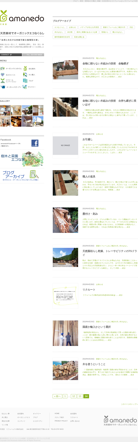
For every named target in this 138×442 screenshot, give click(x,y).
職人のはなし (118, 32)
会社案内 (20, 413)
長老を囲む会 (79, 37)
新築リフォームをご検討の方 (114, 27)
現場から (104, 32)
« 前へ (57, 396)
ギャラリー (37, 413)
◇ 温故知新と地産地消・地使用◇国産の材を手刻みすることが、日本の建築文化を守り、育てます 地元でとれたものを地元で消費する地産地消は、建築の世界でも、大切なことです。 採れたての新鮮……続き (110, 372)
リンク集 (5, 425)
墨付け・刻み (90, 213)
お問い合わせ (75, 421)
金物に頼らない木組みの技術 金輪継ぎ (106, 63)
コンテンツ (21, 421)
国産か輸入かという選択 (97, 327)
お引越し (88, 139)
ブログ (35, 417)
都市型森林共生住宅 (62, 37)
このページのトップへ (129, 404)
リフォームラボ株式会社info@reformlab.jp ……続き (103, 295)
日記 (131, 27)
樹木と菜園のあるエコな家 (87, 32)
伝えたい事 (6, 413)
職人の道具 (89, 176)
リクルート (89, 289)
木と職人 (5, 417)
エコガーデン (37, 421)
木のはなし (58, 32)
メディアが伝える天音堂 (89, 27)
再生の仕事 (6, 421)
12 (73, 396)
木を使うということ (94, 364)
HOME (57, 413)
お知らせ (72, 27)
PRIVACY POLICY (61, 421)
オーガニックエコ (23, 417)
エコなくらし (59, 27)
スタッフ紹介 (59, 417)
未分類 (69, 32)
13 (80, 396)
